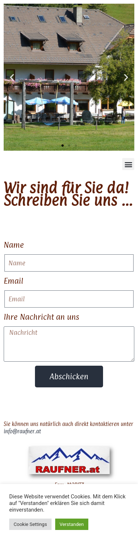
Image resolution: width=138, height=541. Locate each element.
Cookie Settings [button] (30, 524)
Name (14, 245)
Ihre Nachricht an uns (41, 317)
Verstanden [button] (72, 524)
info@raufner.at (22, 431)
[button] (12, 77)
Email (13, 281)
